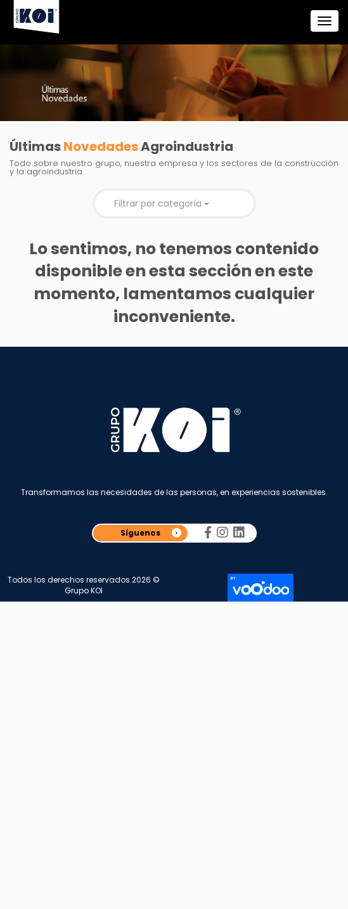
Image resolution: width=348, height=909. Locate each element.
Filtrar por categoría (161, 203)
